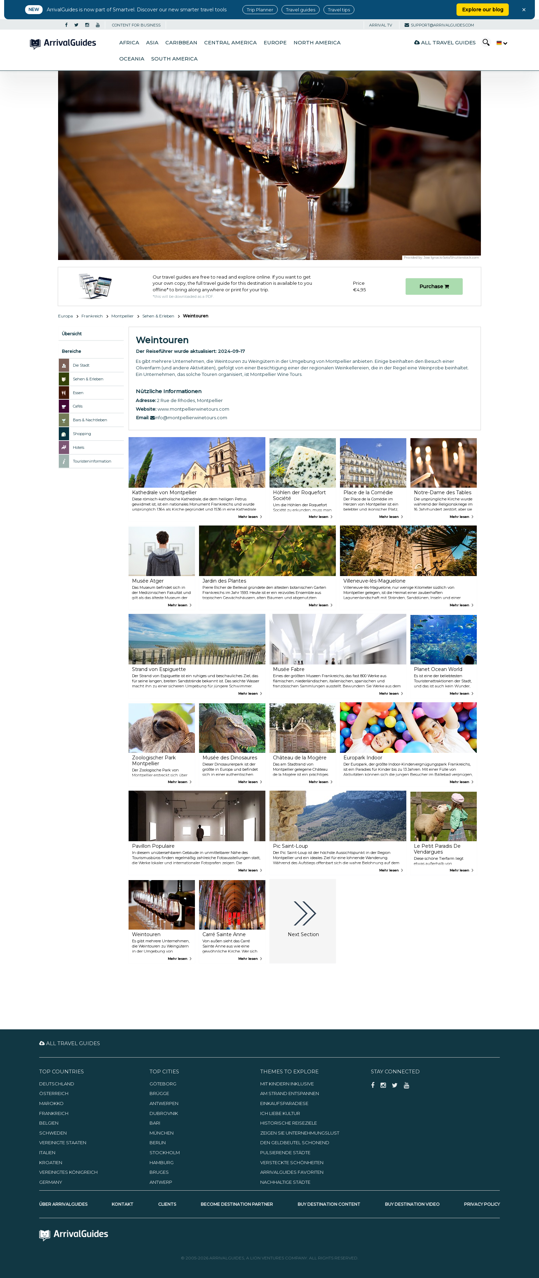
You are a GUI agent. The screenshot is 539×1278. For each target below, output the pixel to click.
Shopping (82, 433)
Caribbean (181, 43)
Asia (152, 43)
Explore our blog (482, 10)
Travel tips (339, 9)
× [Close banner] (524, 9)
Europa (65, 315)
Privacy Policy (482, 1204)
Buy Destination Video (412, 1204)
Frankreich (92, 315)
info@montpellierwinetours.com (188, 417)
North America (317, 43)
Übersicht (72, 333)
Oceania (131, 59)
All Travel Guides (445, 42)
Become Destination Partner (237, 1204)
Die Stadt (81, 365)
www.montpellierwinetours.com (193, 409)
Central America (230, 43)
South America (174, 59)
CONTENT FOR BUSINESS (136, 25)
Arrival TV (380, 25)
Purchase (434, 286)
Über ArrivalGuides (63, 1204)
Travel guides (300, 9)
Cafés (77, 406)
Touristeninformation (92, 461)
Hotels (78, 447)
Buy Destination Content (329, 1204)
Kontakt (122, 1204)
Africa (129, 43)
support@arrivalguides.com (439, 25)
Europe (275, 43)
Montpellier (122, 315)
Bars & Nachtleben (90, 420)
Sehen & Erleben (158, 315)
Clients (167, 1204)
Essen (78, 392)
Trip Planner (260, 9)
